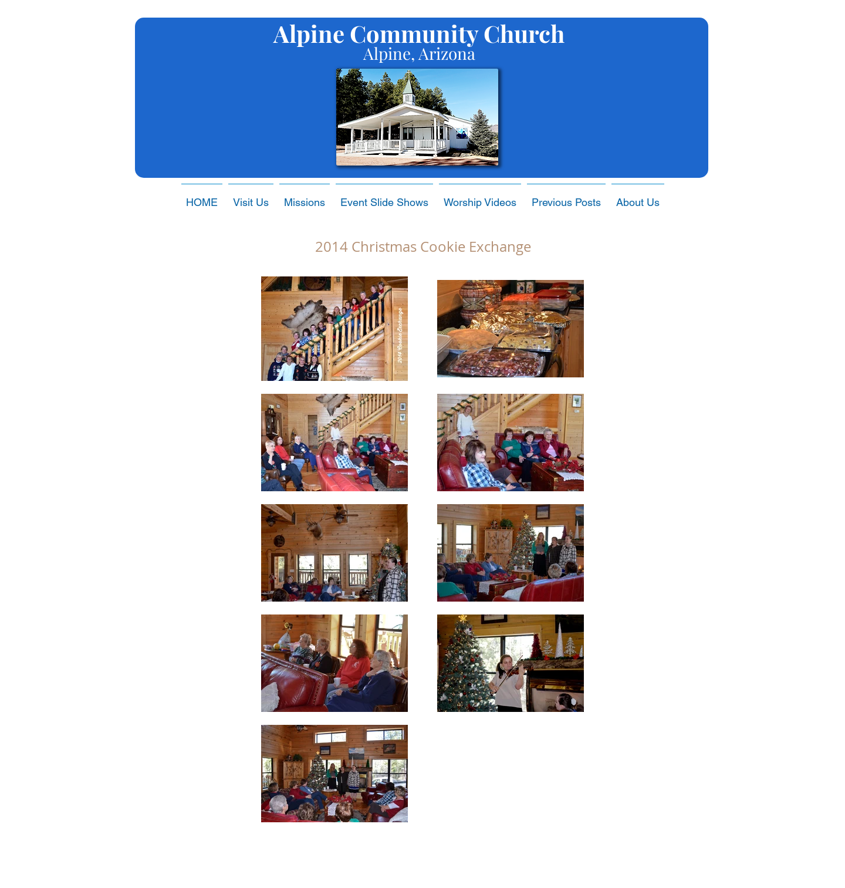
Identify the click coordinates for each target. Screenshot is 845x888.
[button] (384, 197)
